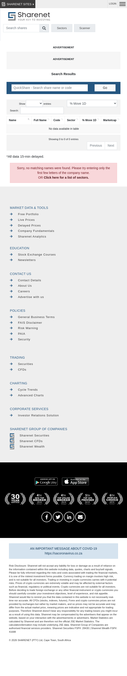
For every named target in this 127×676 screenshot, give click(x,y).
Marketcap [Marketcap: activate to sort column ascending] (109, 120)
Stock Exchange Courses (33, 254)
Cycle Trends (24, 389)
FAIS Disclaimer (26, 322)
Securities (21, 364)
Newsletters (23, 260)
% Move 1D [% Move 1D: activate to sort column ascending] (89, 120)
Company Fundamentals (32, 231)
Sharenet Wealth (27, 446)
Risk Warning (24, 328)
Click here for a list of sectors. (66, 177)
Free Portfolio (24, 214)
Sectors (62, 28)
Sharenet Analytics (28, 236)
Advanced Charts (27, 395)
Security (20, 339)
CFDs (18, 369)
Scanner (84, 28)
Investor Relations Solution (34, 415)
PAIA (17, 333)
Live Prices (22, 219)
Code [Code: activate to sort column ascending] (56, 120)
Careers (20, 291)
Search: (37, 110)
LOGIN (112, 3)
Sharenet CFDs (26, 441)
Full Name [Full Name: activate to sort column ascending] (40, 120)
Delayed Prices (25, 225)
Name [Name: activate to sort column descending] (12, 120)
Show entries (35, 103)
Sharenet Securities (29, 435)
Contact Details (25, 280)
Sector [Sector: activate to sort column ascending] (71, 120)
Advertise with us (27, 297)
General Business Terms (32, 317)
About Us (21, 285)
